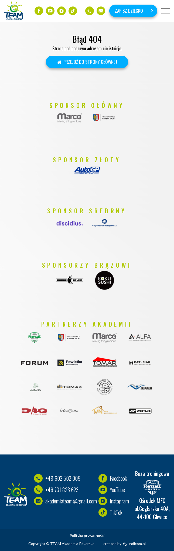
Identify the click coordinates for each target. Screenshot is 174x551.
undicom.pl (134, 543)
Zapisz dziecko (129, 10)
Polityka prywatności (87, 535)
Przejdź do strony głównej (87, 61)
